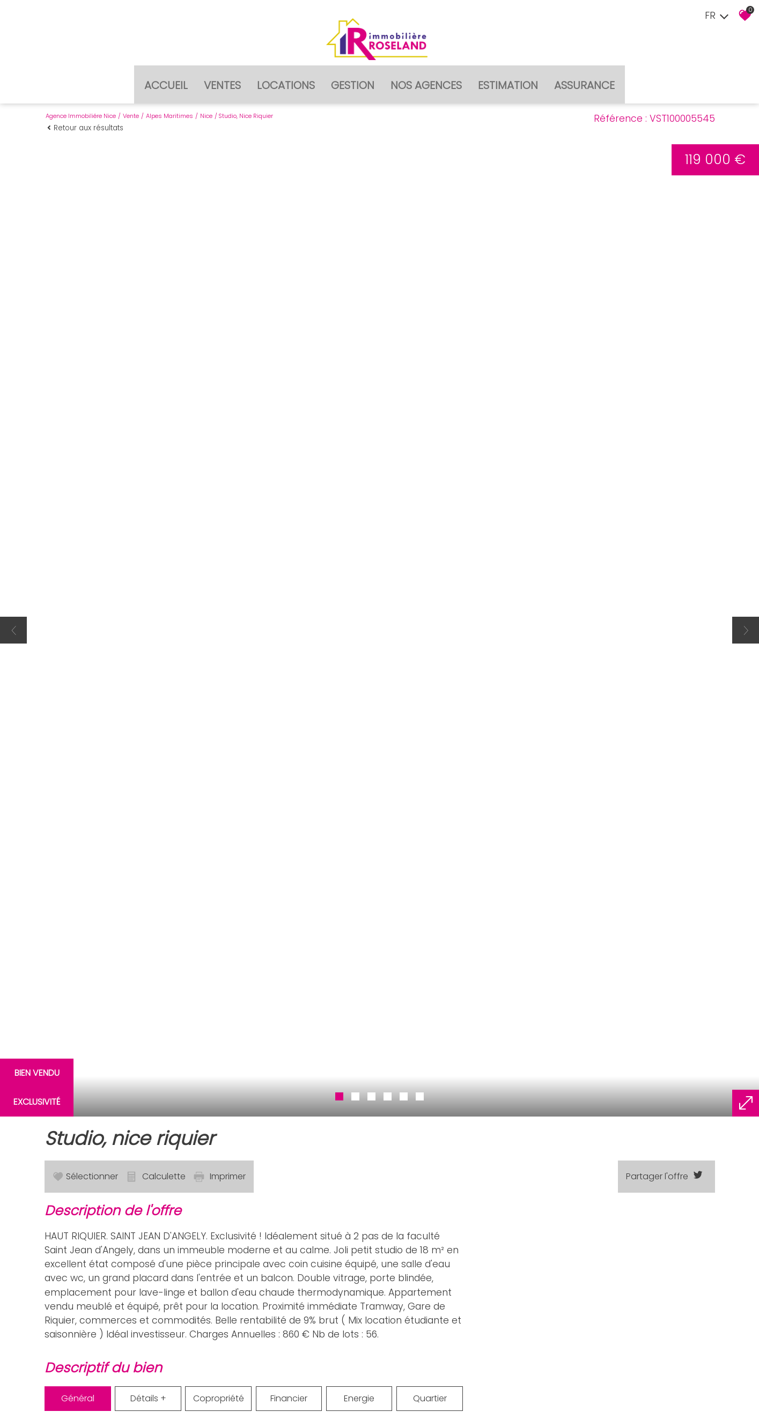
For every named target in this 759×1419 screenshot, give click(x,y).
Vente (131, 105)
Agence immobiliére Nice (81, 105)
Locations (286, 77)
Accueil (166, 77)
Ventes (222, 77)
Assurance (584, 77)
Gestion (352, 77)
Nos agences (426, 77)
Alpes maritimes (169, 105)
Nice (206, 105)
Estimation (508, 77)
